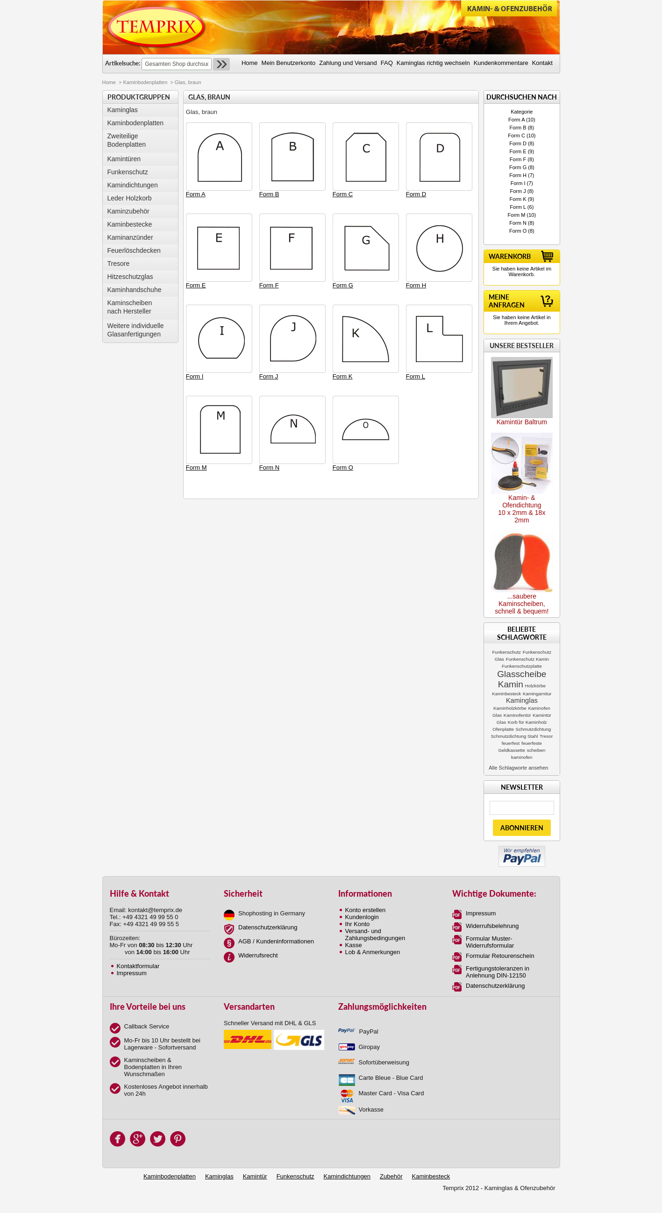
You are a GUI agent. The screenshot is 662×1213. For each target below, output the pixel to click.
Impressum (132, 973)
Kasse (353, 945)
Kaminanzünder (130, 237)
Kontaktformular (138, 966)
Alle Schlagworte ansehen (518, 768)
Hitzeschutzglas (130, 276)
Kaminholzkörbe (510, 708)
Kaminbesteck (506, 693)
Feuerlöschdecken (134, 250)
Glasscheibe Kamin (521, 679)
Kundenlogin (362, 916)
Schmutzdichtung (533, 729)
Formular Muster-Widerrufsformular (490, 942)
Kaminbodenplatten (145, 82)
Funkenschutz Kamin (527, 659)
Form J (518, 191)
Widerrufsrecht (258, 955)
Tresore (118, 263)
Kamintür (255, 1176)
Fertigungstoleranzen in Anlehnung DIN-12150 (497, 972)
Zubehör (391, 1176)
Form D (518, 143)
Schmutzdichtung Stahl (514, 736)
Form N (518, 223)
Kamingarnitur (537, 693)
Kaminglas (122, 110)
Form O (518, 231)
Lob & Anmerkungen (372, 952)
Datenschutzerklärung (267, 927)
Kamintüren (124, 159)
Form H (518, 175)
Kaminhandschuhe (134, 289)
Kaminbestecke (129, 224)
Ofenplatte (503, 729)
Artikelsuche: (122, 63)
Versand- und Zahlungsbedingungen (375, 935)
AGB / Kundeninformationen (276, 941)
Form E (518, 151)
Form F (518, 159)
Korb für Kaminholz (527, 722)
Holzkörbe (535, 685)
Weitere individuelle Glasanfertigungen (135, 330)
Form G (518, 167)
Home (109, 82)
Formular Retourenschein (500, 955)
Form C (516, 135)
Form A (516, 119)
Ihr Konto (357, 924)
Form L (518, 207)
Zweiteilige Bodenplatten (126, 140)
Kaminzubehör (128, 211)
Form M (517, 215)
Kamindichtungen (132, 185)
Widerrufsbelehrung (492, 925)
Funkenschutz (127, 172)
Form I (518, 183)
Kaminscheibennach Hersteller (129, 307)
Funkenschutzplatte (522, 666)
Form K (518, 199)
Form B (518, 127)
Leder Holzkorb (129, 198)
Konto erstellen (365, 909)
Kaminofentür (517, 715)
